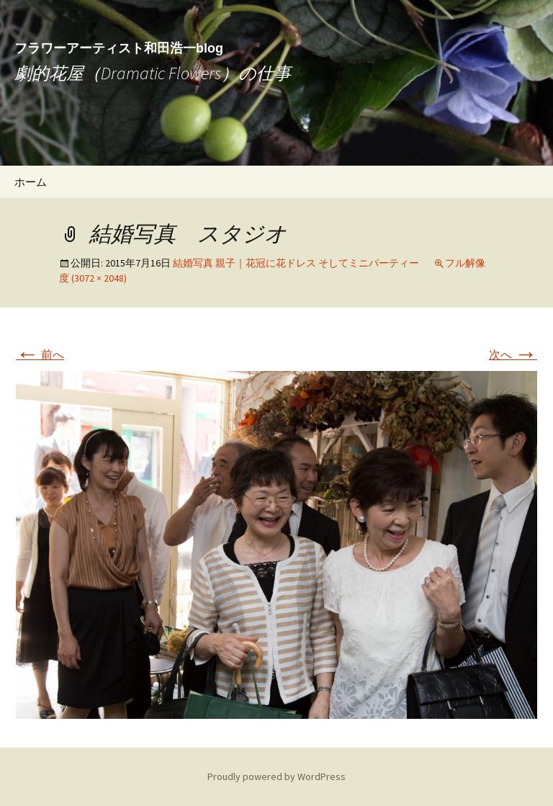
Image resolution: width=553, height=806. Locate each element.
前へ (40, 354)
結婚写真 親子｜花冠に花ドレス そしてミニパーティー (296, 262)
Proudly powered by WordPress (276, 776)
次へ (513, 354)
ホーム (30, 182)
